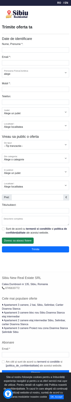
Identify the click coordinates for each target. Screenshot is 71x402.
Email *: (6, 57)
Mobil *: (6, 83)
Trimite (35, 249)
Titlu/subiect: (9, 205)
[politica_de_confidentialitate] (22, 365)
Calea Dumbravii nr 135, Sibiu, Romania (25, 284)
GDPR (55, 396)
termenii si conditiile (38, 228)
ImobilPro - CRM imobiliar (20, 384)
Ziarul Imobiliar (28, 388)
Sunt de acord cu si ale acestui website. (36, 230)
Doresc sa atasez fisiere (18, 240)
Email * (6, 348)
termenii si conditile (44, 392)
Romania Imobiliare (51, 388)
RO (59, 2)
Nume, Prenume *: (12, 44)
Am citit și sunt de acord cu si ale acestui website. (34, 363)
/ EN (65, 2)
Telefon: (6, 96)
